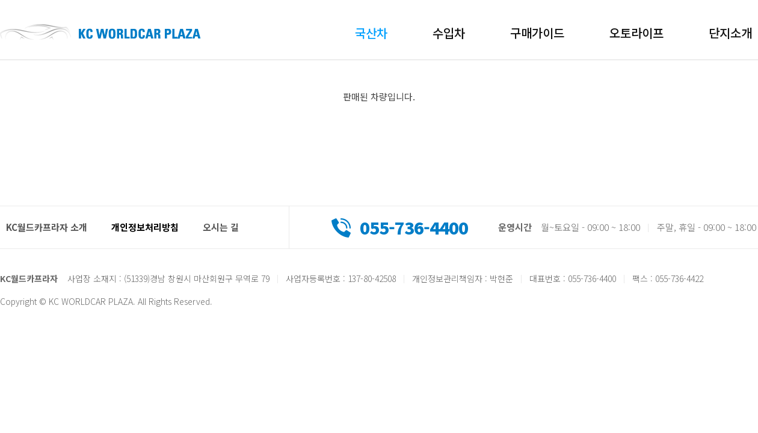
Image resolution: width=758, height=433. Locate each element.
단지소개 (730, 32)
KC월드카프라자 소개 (46, 227)
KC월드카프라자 (100, 32)
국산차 (371, 32)
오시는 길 (221, 227)
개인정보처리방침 (145, 227)
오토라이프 (636, 32)
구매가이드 (537, 32)
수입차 (449, 32)
